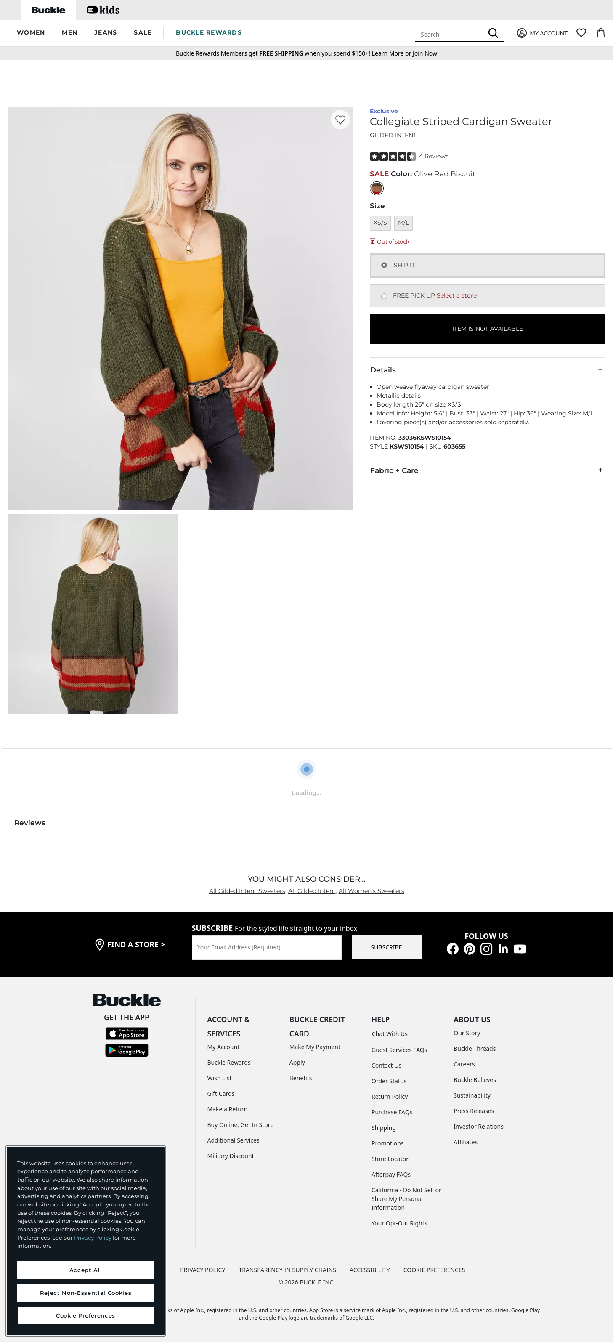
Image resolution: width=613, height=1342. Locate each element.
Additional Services (233, 1140)
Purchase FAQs (392, 1112)
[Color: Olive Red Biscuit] (377, 188)
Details (487, 369)
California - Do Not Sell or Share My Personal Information (406, 1199)
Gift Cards (221, 1094)
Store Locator (390, 1159)
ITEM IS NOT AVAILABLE (487, 328)
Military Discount (230, 1156)
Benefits (300, 1078)
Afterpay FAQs (391, 1174)
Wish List (219, 1078)
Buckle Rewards (229, 1062)
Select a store (457, 295)
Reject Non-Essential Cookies (85, 1292)
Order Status (389, 1081)
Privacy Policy (92, 1237)
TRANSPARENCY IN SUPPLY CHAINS (287, 1270)
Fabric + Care (487, 470)
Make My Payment (314, 1047)
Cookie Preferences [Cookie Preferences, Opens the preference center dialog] (85, 1315)
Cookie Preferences (434, 1270)
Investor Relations (479, 1126)
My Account (223, 1047)
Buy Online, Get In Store (240, 1125)
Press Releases (474, 1111)
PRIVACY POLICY (202, 1270)
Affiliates (466, 1142)
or (392, 53)
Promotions (388, 1143)
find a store (136, 944)
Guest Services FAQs (399, 1050)
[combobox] (450, 32)
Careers (464, 1064)
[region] (86, 1241)
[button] (30, 33)
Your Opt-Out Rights (399, 1223)
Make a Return (227, 1109)
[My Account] (541, 33)
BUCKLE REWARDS (209, 32)
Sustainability (472, 1095)
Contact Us (386, 1065)
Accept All (85, 1270)
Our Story (467, 1033)
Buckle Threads (475, 1048)
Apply (297, 1062)
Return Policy (390, 1096)
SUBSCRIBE (386, 947)
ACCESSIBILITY (370, 1270)
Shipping (384, 1128)
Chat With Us (390, 1034)
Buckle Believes (475, 1080)
